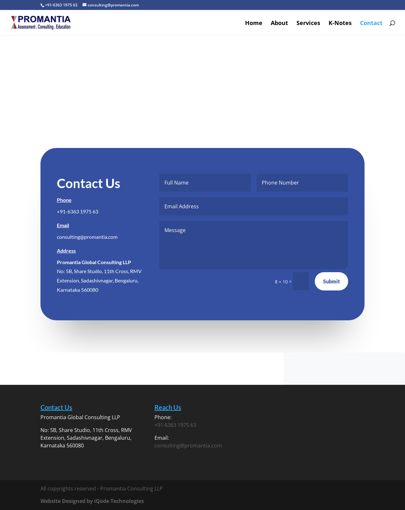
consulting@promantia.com (87, 237)
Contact (371, 24)
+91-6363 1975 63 (77, 211)
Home (253, 24)
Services (308, 24)
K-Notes (340, 24)
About (279, 24)
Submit (331, 281)
